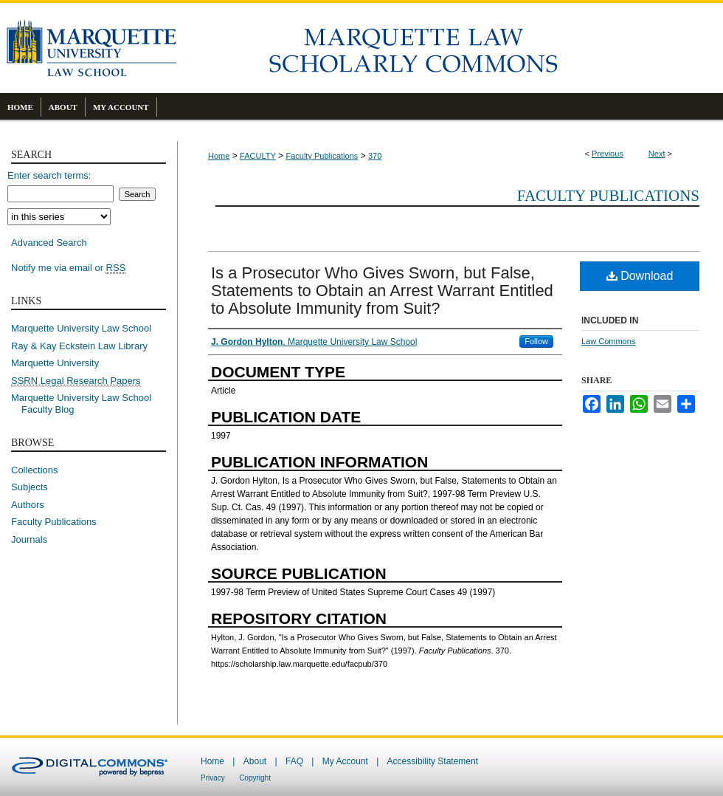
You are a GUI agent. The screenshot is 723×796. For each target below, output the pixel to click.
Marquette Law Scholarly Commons (450, 48)
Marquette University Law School (81, 328)
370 (374, 155)
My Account (345, 761)
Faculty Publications (322, 155)
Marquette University (55, 362)
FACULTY (258, 155)
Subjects (29, 487)
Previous (607, 153)
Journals (29, 539)
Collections (34, 470)
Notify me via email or (68, 268)
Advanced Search (49, 242)
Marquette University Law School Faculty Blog (86, 403)
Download (640, 276)
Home (218, 155)
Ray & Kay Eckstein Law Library (79, 345)
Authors (27, 504)
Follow (536, 341)
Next (656, 153)
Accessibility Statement (432, 761)
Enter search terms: (49, 175)
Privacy (213, 778)
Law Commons (608, 341)
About (254, 761)
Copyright (255, 778)
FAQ (294, 761)
